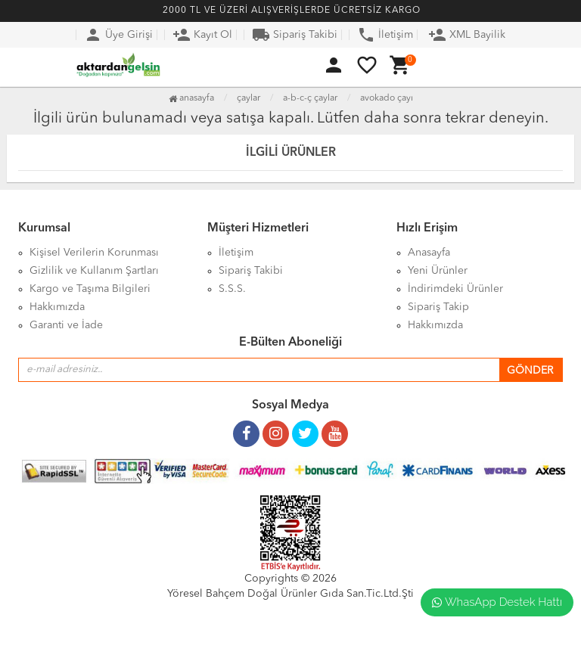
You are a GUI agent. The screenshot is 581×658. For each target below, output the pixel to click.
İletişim (385, 34)
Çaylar (248, 98)
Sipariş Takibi (294, 34)
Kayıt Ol (202, 34)
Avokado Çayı (386, 98)
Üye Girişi (118, 34)
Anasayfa (191, 98)
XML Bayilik (466, 34)
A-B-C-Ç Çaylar (310, 98)
